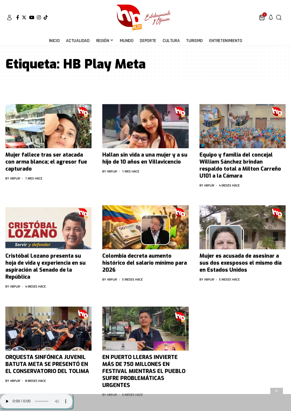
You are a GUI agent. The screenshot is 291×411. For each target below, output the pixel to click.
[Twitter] (24, 17)
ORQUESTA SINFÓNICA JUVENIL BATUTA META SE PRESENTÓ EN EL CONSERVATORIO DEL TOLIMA (47, 364)
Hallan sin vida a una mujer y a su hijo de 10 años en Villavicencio (144, 158)
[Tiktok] (45, 17)
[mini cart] (262, 17)
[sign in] (9, 17)
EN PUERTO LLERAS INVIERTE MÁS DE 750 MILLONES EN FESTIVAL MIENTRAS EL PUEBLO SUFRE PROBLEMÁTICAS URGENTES (143, 371)
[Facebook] (17, 17)
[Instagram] (39, 17)
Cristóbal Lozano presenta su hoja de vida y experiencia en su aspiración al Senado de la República (45, 266)
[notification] (271, 17)
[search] (279, 17)
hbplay (16, 178)
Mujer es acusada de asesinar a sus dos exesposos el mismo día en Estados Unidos (240, 263)
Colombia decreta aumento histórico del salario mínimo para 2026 (144, 263)
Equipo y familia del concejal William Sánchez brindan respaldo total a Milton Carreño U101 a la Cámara (240, 165)
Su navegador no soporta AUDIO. (36, 401)
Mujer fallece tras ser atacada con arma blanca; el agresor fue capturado (46, 161)
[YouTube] (32, 17)
